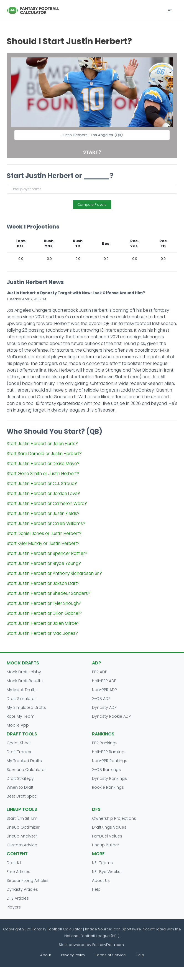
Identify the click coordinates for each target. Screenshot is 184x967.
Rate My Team (21, 716)
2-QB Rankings (106, 769)
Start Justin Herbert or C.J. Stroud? (42, 483)
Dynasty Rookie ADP (111, 716)
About (45, 955)
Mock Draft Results (25, 681)
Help (96, 889)
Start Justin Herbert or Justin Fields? (43, 513)
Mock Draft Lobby (24, 672)
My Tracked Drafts (24, 760)
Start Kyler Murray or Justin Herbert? (43, 543)
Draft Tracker (19, 752)
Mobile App (18, 725)
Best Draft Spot (21, 796)
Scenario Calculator (26, 769)
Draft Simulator (21, 698)
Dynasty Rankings (109, 778)
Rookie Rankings (108, 787)
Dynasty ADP (104, 707)
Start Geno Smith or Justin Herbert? (43, 473)
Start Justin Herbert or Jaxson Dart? (43, 583)
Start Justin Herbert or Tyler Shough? (44, 603)
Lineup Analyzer (22, 836)
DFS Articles (18, 898)
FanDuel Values (107, 836)
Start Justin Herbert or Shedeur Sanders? (48, 593)
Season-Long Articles (27, 880)
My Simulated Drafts (26, 707)
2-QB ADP (101, 698)
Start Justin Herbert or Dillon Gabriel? (44, 613)
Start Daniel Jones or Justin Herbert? (44, 533)
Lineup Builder (105, 845)
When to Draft (20, 787)
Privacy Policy (73, 955)
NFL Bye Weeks (106, 871)
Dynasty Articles (22, 889)
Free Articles (18, 871)
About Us (101, 880)
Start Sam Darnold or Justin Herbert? (44, 453)
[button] (170, 10)
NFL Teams (102, 863)
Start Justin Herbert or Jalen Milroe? (43, 623)
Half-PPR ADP (104, 681)
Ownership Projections (114, 818)
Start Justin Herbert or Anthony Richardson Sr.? (54, 573)
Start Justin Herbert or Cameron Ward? (47, 503)
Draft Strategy (20, 778)
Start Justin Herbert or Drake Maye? (43, 463)
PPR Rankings (104, 743)
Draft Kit (14, 863)
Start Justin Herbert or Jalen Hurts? (42, 443)
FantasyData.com (108, 944)
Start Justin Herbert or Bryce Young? (44, 563)
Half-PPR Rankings (109, 752)
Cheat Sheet (19, 743)
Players (14, 907)
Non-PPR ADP (104, 689)
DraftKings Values (109, 827)
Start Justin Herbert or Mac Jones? (42, 633)
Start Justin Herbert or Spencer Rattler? (47, 553)
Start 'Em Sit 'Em (22, 818)
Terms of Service (110, 955)
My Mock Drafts (22, 689)
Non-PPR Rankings (109, 760)
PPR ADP (99, 672)
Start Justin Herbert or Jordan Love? (43, 493)
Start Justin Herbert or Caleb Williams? (46, 523)
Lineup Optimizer (23, 827)
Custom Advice (22, 845)
